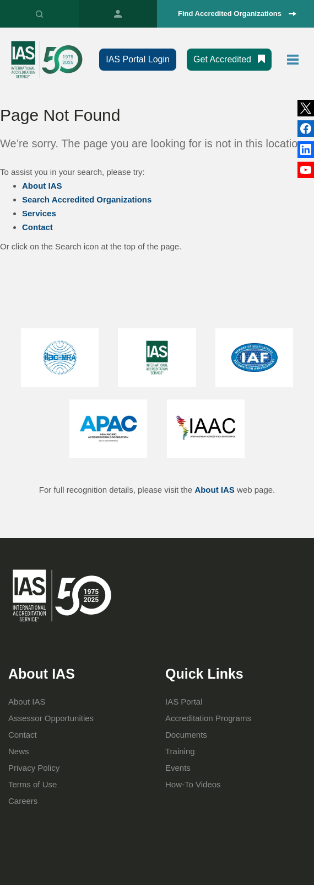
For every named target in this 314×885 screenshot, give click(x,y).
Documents (186, 734)
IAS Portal (118, 14)
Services (39, 213)
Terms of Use (32, 784)
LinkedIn (305, 128)
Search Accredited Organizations (86, 199)
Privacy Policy (33, 767)
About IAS (42, 185)
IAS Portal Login (138, 59)
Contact (37, 227)
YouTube (305, 170)
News (18, 751)
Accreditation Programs (208, 718)
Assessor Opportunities (51, 718)
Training (180, 751)
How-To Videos (193, 784)
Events (178, 767)
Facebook (305, 149)
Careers (22, 801)
